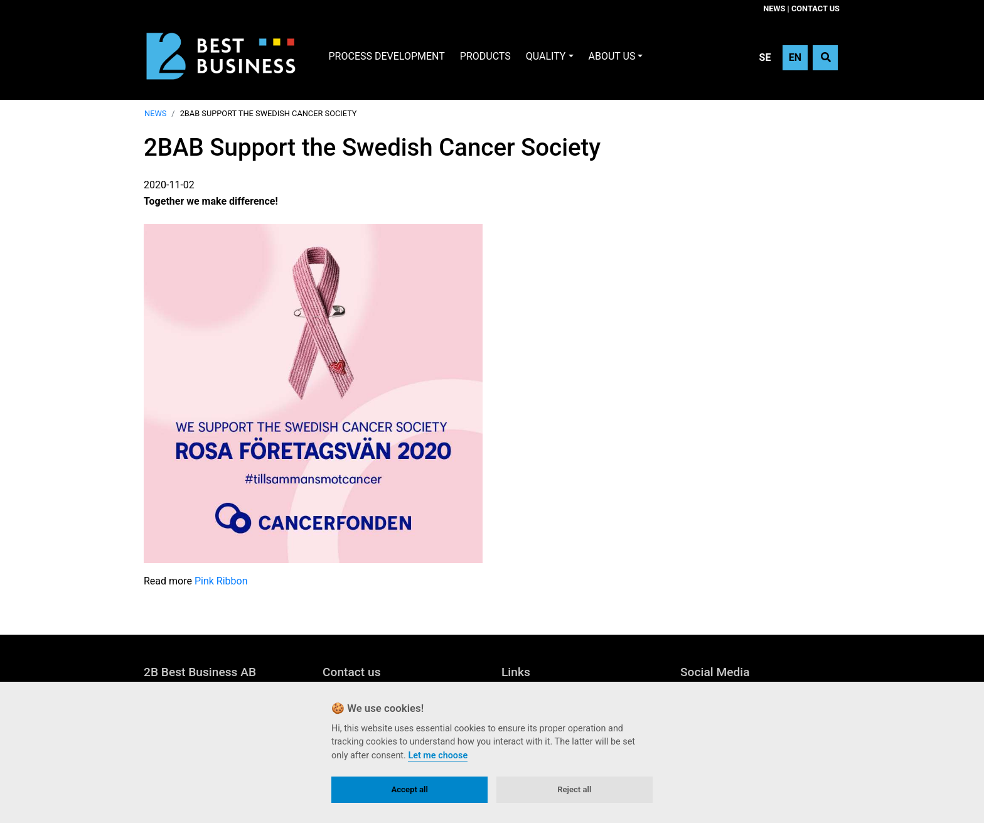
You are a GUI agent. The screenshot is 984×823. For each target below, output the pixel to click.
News (774, 8)
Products (485, 56)
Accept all (410, 789)
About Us (612, 56)
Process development (387, 56)
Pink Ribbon (221, 581)
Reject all (574, 789)
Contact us (815, 8)
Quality (546, 56)
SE (765, 57)
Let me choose (438, 755)
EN (795, 57)
